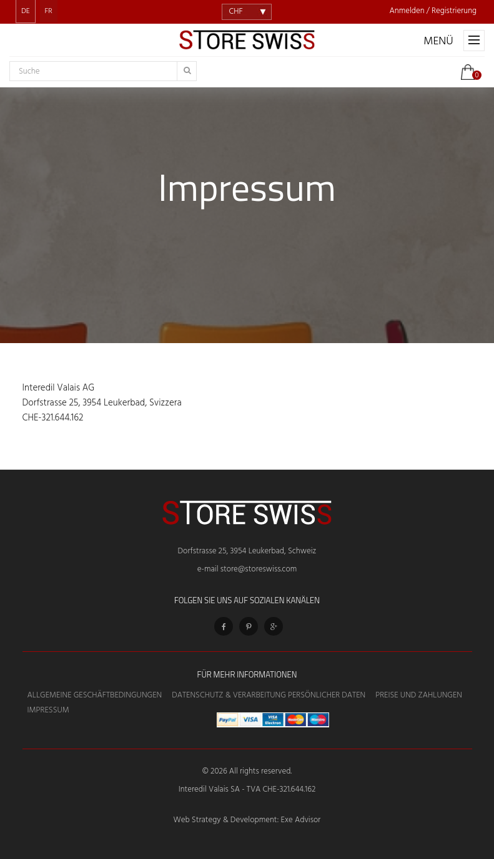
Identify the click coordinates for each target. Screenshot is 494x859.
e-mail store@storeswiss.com (247, 569)
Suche (29, 72)
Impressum (48, 710)
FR (48, 11)
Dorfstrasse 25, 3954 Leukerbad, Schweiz (247, 551)
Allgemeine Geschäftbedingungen (94, 695)
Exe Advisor (301, 820)
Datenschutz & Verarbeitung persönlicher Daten (268, 695)
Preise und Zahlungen (418, 695)
